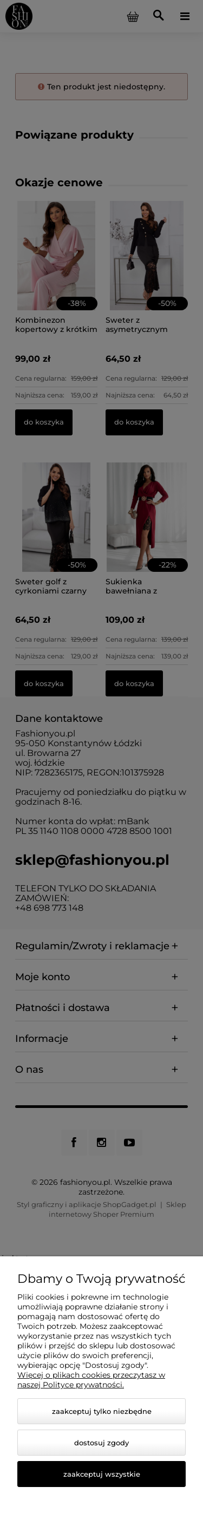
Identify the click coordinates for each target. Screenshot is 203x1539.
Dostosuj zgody (101, 1442)
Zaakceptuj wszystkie (101, 1474)
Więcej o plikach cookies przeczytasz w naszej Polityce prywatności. (91, 1380)
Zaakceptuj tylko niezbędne (102, 1411)
